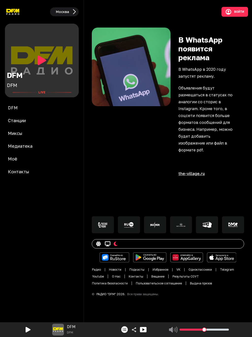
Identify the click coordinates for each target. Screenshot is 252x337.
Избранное (160, 269)
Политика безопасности (110, 283)
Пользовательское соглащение (159, 283)
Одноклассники (200, 269)
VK (178, 269)
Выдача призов (201, 283)
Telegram (227, 269)
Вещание (157, 276)
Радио (96, 269)
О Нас (116, 276)
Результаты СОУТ (186, 276)
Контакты (136, 276)
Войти (234, 12)
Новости (115, 269)
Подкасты (136, 269)
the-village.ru (191, 173)
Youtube (98, 276)
